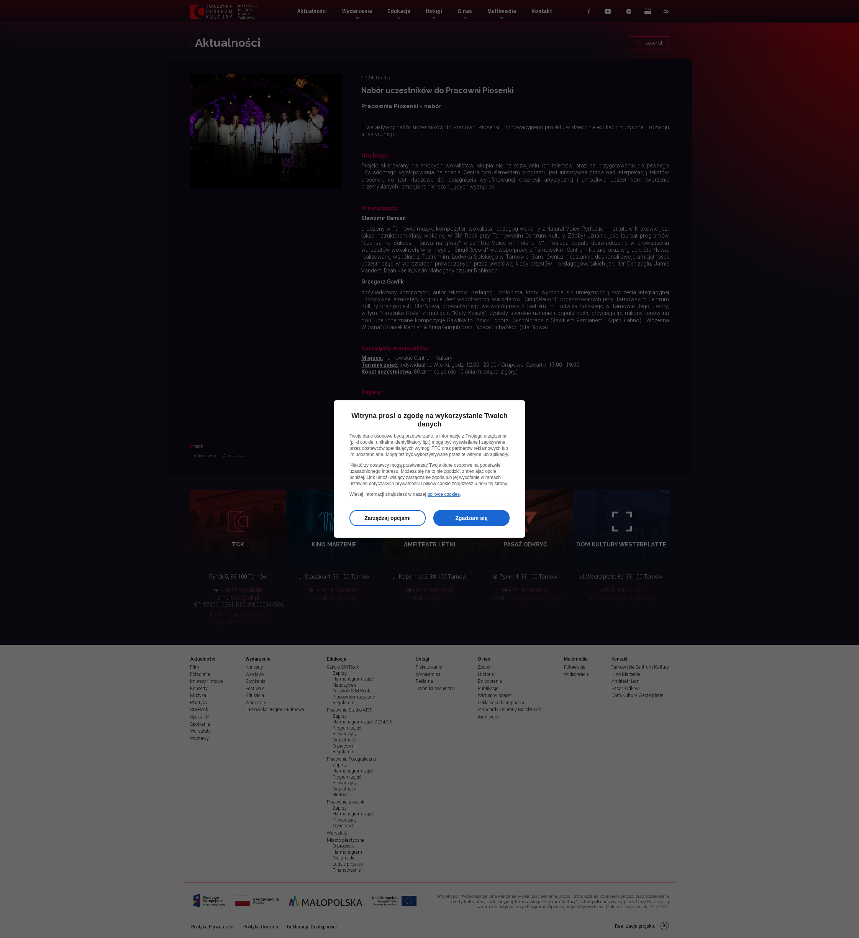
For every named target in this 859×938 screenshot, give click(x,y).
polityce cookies (443, 494)
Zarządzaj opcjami (387, 518)
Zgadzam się (471, 518)
